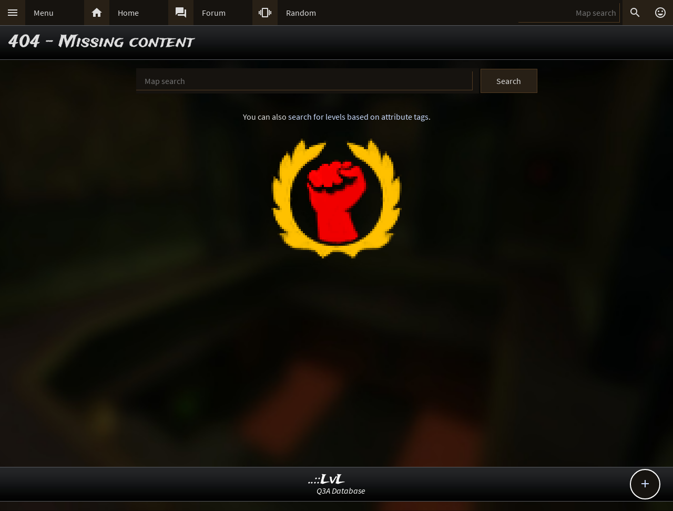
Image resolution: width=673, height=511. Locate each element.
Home (128, 12)
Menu (44, 12)
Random (301, 12)
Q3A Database (341, 490)
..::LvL (326, 480)
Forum (214, 12)
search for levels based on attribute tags (358, 116)
